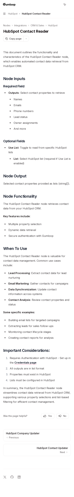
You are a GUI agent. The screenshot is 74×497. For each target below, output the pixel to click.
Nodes (6, 25)
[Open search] (58, 4)
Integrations (20, 25)
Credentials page (25, 362)
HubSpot (52, 25)
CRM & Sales (37, 25)
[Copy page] (13, 38)
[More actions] (69, 4)
